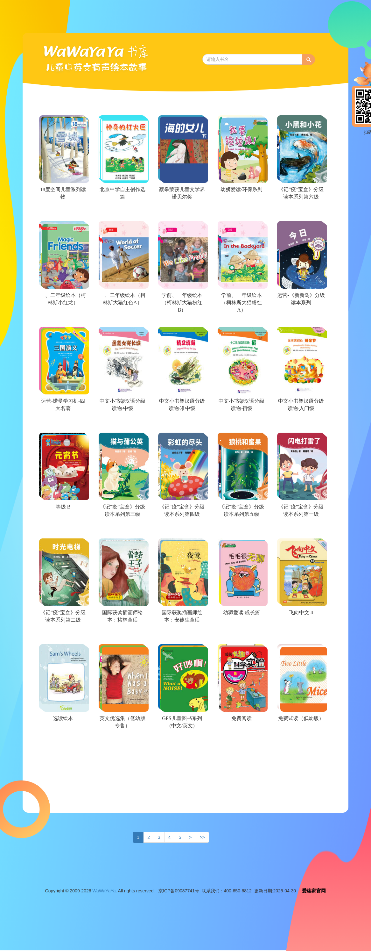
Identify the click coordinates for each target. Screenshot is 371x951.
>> (202, 837)
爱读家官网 (314, 890)
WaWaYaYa (104, 890)
